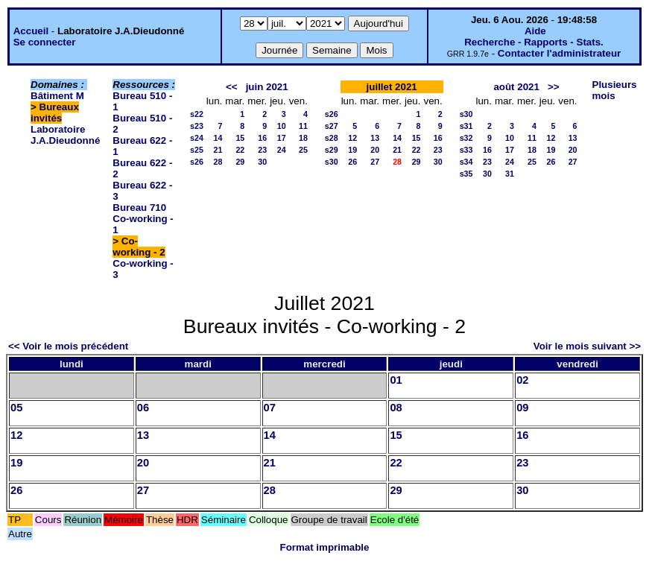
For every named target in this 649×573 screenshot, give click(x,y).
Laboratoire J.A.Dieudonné (65, 135)
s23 (196, 125)
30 (262, 161)
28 (217, 161)
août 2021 (516, 86)
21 (217, 149)
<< (232, 86)
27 (374, 161)
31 (509, 173)
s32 (466, 137)
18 (303, 137)
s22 (196, 114)
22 (239, 149)
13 (374, 137)
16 (262, 137)
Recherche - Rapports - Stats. (534, 42)
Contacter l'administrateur (559, 53)
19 (352, 149)
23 (262, 149)
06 (143, 408)
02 (522, 380)
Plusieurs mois (614, 90)
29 (239, 161)
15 (239, 137)
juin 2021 (267, 86)
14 (217, 137)
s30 (331, 161)
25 (303, 149)
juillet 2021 (392, 86)
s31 (466, 125)
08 (396, 408)
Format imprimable (325, 547)
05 (16, 408)
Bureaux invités (55, 112)
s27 (331, 125)
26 (352, 161)
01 (396, 380)
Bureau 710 (139, 207)
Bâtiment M (57, 95)
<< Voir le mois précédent (68, 346)
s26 (196, 161)
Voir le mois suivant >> (587, 346)
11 (303, 125)
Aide (535, 31)
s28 (331, 137)
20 (374, 149)
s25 (196, 149)
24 (281, 149)
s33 (466, 149)
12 (352, 137)
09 (522, 408)
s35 (466, 173)
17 (281, 137)
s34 (466, 161)
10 (281, 125)
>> (554, 86)
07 (270, 408)
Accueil (30, 31)
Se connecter (44, 42)
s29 (331, 149)
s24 (196, 137)
